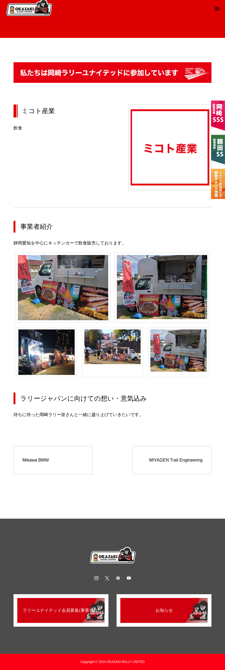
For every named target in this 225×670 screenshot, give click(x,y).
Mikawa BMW (35, 460)
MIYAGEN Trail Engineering (176, 460)
